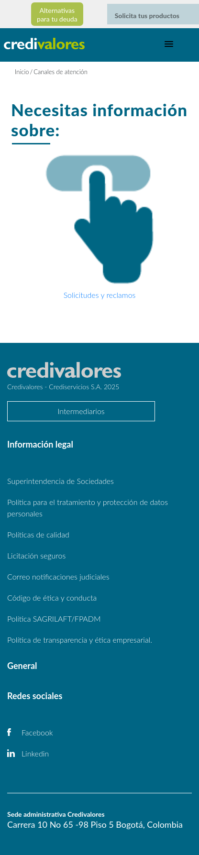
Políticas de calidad (38, 534)
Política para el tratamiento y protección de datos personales (87, 507)
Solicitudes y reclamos (100, 294)
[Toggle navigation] (169, 43)
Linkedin (35, 753)
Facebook (37, 732)
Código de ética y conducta (52, 597)
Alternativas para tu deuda (57, 14)
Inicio (22, 72)
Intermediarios (80, 411)
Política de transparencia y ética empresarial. (79, 639)
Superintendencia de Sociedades (60, 480)
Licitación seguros (36, 555)
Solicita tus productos (147, 15)
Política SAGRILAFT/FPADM (54, 618)
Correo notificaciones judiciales (58, 576)
